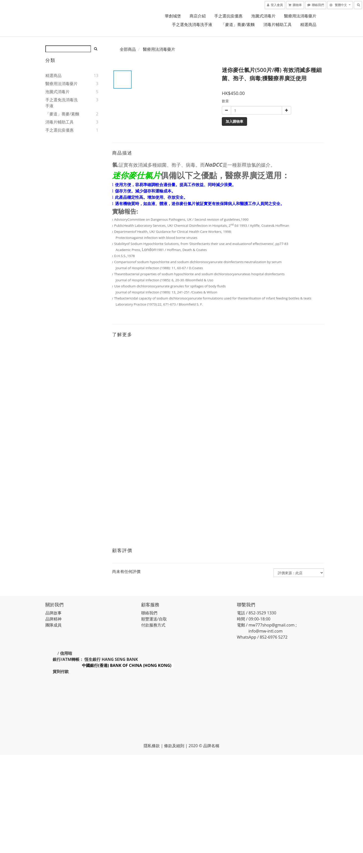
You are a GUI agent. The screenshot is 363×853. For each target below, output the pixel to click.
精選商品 (308, 24)
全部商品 (128, 49)
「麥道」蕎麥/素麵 (238, 24)
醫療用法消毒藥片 (300, 16)
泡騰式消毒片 (263, 16)
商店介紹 (198, 16)
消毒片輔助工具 (277, 24)
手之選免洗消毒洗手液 (192, 24)
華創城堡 (173, 16)
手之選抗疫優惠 (228, 16)
